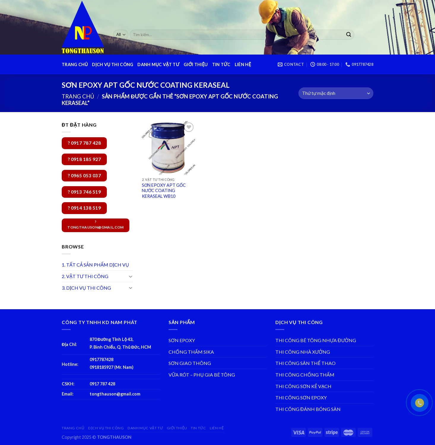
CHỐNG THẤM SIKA (191, 352)
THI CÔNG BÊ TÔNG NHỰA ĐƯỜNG (315, 340)
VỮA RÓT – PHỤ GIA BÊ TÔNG (202, 374)
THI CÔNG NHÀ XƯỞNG (302, 352)
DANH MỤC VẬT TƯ (158, 64)
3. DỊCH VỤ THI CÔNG (86, 288)
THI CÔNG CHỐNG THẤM (304, 374)
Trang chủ (78, 96)
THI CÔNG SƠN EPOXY (301, 397)
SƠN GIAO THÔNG (190, 363)
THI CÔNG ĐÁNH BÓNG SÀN (308, 409)
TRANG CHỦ (75, 64)
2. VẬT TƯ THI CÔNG (85, 276)
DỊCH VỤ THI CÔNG (112, 64)
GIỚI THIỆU (196, 64)
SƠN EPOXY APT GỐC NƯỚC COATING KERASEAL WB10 (164, 191)
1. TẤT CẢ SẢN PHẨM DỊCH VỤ (95, 264)
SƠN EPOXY (182, 340)
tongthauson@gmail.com (115, 393)
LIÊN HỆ (243, 64)
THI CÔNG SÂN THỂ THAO (305, 363)
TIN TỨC (221, 64)
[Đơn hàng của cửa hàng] (336, 93)
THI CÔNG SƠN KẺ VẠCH (303, 386)
